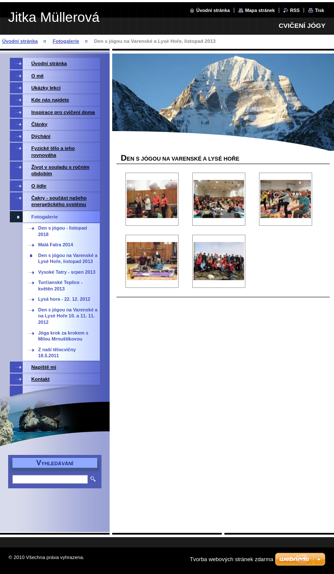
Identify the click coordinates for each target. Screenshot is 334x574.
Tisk (319, 10)
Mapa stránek (260, 10)
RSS (294, 10)
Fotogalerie (66, 41)
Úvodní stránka (213, 10)
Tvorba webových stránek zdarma (231, 559)
